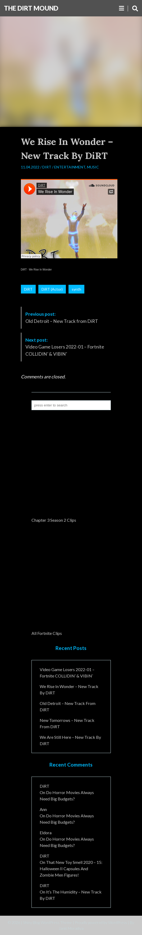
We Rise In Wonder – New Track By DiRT (69, 689)
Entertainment (69, 167)
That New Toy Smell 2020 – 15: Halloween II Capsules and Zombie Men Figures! (71, 868)
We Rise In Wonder (40, 269)
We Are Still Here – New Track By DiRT (70, 740)
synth (76, 289)
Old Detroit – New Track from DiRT (61, 317)
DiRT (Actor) (52, 289)
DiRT (46, 167)
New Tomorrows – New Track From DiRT (67, 723)
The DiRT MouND (31, 8)
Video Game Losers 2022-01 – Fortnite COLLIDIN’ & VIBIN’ (64, 347)
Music (93, 167)
